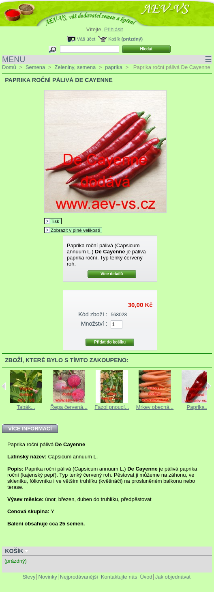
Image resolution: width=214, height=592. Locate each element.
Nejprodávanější (79, 577)
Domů (9, 67)
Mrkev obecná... (155, 407)
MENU (107, 59)
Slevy (29, 577)
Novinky (48, 577)
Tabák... (26, 407)
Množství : (94, 323)
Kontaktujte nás (119, 577)
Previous (4, 386)
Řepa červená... (69, 407)
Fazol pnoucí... (111, 407)
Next (209, 386)
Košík (114, 38)
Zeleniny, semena (75, 67)
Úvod (146, 577)
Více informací (30, 429)
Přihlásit (113, 29)
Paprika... (198, 407)
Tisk (55, 221)
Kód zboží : (92, 314)
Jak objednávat (172, 577)
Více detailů (112, 274)
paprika (113, 67)
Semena (35, 67)
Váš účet (86, 38)
